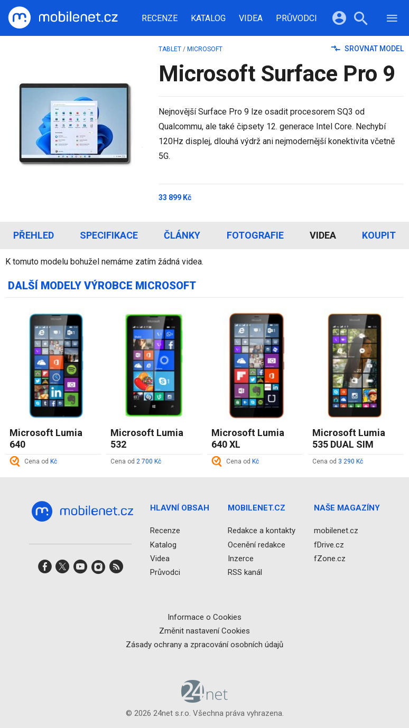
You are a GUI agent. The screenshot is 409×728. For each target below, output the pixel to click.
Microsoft (204, 49)
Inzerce (241, 558)
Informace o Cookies (204, 617)
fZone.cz (330, 558)
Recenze (160, 18)
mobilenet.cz (336, 530)
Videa (251, 18)
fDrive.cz (329, 545)
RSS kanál (245, 572)
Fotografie (255, 235)
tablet (170, 49)
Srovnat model (367, 48)
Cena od (40, 461)
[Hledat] (360, 20)
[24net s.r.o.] (204, 699)
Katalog (208, 18)
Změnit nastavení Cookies (204, 631)
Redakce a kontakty (261, 530)
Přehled (33, 235)
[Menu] (392, 20)
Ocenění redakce (256, 545)
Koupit (379, 235)
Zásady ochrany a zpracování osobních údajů (204, 644)
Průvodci (296, 18)
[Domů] (63, 18)
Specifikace (109, 235)
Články (182, 235)
